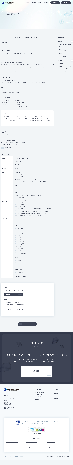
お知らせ (39, 3)
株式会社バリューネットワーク (13, 450)
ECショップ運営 (63, 56)
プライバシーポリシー (51, 461)
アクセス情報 (6, 147)
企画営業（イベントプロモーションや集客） (66, 67)
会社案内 (45, 3)
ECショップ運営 (63, 71)
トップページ (5, 30)
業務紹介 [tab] (60, 41)
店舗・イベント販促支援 (39, 396)
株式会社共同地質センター (32, 448)
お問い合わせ (65, 3)
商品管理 (61, 53)
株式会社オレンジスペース (32, 446)
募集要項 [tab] (60, 61)
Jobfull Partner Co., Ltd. (11, 448)
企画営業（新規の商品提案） (66, 45)
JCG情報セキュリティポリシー (63, 461)
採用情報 (54, 3)
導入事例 (33, 3)
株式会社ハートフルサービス (32, 452)
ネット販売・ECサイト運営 (40, 399)
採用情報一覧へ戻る (26, 325)
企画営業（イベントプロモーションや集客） (66, 49)
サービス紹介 (25, 3)
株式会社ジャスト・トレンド (53, 452)
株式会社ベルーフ (10, 452)
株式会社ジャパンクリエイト (12, 446)
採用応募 (14, 294)
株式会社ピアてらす (51, 446)
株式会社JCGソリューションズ (53, 450)
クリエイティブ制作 (38, 401)
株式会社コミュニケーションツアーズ (55, 448)
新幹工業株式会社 (30, 450)
